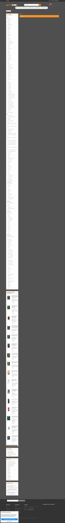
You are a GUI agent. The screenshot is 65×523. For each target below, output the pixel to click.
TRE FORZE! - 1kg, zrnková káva (15, 407)
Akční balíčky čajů (10, 180)
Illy (8, 80)
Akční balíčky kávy (10, 112)
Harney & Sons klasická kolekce (12, 140)
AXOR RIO (9, 282)
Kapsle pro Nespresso (11, 102)
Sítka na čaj (9, 285)
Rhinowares (9, 207)
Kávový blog (10, 483)
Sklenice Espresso (10, 253)
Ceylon (9, 172)
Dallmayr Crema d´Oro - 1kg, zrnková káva (15, 371)
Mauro (8, 49)
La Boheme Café (10, 41)
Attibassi (9, 21)
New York (9, 56)
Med (8, 200)
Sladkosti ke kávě (10, 183)
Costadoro (9, 27)
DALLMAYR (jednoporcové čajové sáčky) (12, 127)
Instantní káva (10, 108)
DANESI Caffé (10, 240)
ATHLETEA (9, 119)
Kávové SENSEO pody (11, 105)
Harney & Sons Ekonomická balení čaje (12, 148)
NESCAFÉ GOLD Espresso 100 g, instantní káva (14, 317)
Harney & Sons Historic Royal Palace (11, 145)
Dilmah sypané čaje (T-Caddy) (12, 133)
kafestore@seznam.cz (31, 509)
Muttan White (9, 159)
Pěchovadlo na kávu (10, 278)
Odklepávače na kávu (10, 274)
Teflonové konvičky (10, 261)
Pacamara (9, 472)
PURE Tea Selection (10, 254)
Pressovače (37, 7)
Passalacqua (9, 59)
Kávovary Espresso (10, 218)
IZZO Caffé (9, 38)
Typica (9, 468)
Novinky (16, 507)
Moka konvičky (10, 212)
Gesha (9, 471)
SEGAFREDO (10, 239)
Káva (17, 7)
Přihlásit (21, 500)
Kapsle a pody (10, 98)
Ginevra (9, 34)
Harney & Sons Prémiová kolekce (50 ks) (12, 138)
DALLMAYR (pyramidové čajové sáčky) (11, 124)
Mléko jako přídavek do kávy (12, 494)
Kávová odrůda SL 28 (11, 464)
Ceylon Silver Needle (10, 158)
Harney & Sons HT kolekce (11, 141)
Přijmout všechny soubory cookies (9, 519)
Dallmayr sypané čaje (10, 129)
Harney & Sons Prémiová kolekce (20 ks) (12, 135)
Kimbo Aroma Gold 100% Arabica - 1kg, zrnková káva (15, 427)
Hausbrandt (9, 35)
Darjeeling (9, 169)
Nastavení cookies (9, 521)
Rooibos (9, 165)
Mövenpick (9, 55)
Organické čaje (10, 179)
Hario (8, 204)
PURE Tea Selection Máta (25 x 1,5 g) (15, 335)
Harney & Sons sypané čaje (11, 151)
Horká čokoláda (10, 194)
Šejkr (8, 288)
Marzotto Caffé (10, 48)
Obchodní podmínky (11, 452)
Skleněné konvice (10, 257)
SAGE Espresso (10, 219)
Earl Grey (9, 173)
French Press (9, 221)
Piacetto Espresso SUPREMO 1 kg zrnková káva (14, 344)
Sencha (9, 155)
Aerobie (9, 226)
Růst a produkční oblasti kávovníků (13, 487)
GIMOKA (9, 246)
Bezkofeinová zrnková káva (11, 94)
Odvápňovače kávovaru (11, 281)
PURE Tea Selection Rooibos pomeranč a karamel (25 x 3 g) (15, 326)
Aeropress (9, 225)
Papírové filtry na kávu (11, 264)
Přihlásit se (56, 0)
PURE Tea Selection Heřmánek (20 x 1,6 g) (15, 362)
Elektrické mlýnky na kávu (11, 208)
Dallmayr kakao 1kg (15, 399)
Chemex (9, 233)
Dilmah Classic (10, 130)
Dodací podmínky (10, 451)
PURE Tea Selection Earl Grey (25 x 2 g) (15, 416)
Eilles (8, 31)
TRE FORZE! (9, 69)
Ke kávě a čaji (24, 7)
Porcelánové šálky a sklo (11, 236)
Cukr (8, 187)
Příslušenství (44, 7)
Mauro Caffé (9, 83)
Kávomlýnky (31, 7)
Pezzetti (9, 215)
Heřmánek (9, 162)
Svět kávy (9, 459)
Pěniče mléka (9, 268)
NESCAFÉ (9, 109)
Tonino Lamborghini (10, 67)
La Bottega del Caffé (10, 42)
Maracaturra (9, 479)
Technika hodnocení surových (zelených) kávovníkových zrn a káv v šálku (12, 490)
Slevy (16, 506)
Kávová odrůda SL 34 (11, 465)
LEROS (9, 122)
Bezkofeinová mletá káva (11, 95)
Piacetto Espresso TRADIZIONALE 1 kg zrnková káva (15, 390)
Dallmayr (9, 28)
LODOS (9, 205)
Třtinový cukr (9, 190)
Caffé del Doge (10, 24)
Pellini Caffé (9, 88)
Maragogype (9, 476)
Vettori (8, 73)
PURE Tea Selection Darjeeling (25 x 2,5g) (15, 436)
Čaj (19, 7)
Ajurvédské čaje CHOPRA (11, 116)
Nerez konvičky (10, 260)
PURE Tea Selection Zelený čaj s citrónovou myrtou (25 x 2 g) (15, 306)
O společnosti (10, 455)
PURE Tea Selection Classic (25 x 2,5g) (15, 354)
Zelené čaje (9, 152)
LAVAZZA (9, 243)
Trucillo (9, 70)
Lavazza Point (10, 101)
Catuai (9, 475)
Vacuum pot (9, 228)
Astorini (9, 20)
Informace (9, 449)
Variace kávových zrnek (11, 461)
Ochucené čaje (10, 176)
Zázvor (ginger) (10, 166)
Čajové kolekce (10, 115)
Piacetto (9, 62)
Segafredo (9, 66)
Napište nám (17, 509)
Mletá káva (9, 74)
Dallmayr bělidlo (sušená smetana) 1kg (14, 380)
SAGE (8, 271)
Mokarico (9, 52)
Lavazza (9, 45)
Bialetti (9, 214)
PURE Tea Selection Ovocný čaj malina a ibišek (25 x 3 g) (15, 296)
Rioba (8, 63)
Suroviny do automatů (11, 197)
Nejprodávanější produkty (10, 293)
